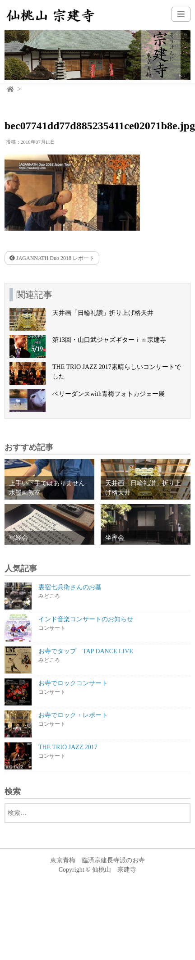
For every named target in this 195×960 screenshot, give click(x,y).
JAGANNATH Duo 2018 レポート (51, 258)
